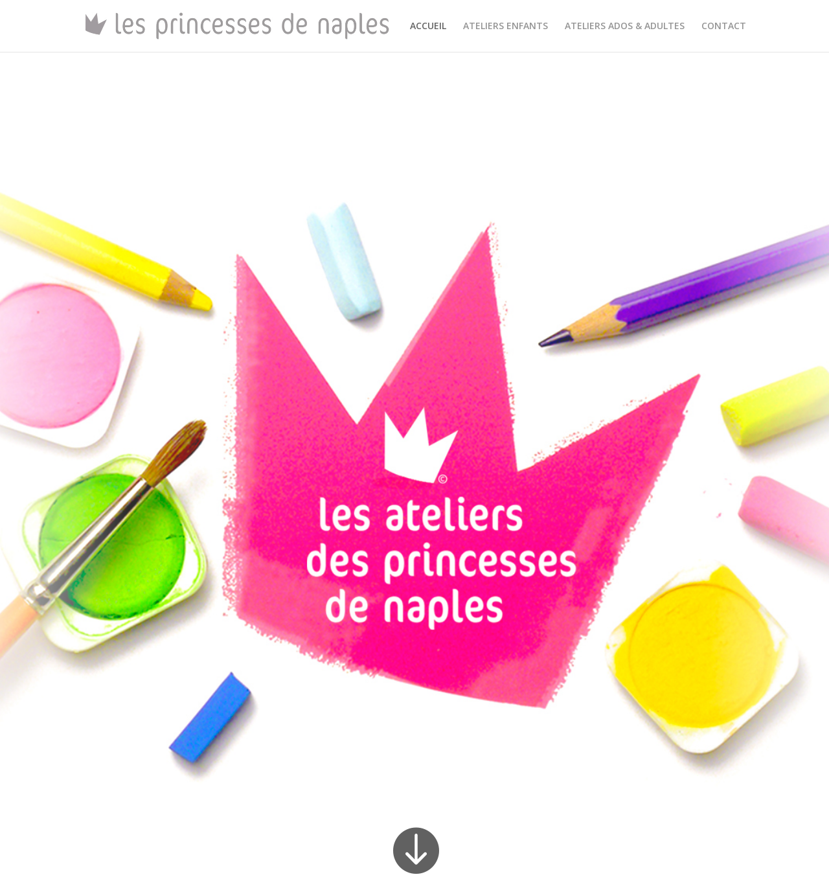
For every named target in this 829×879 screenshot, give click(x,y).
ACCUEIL (428, 26)
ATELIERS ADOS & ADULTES (625, 26)
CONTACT (723, 26)
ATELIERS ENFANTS (505, 26)
